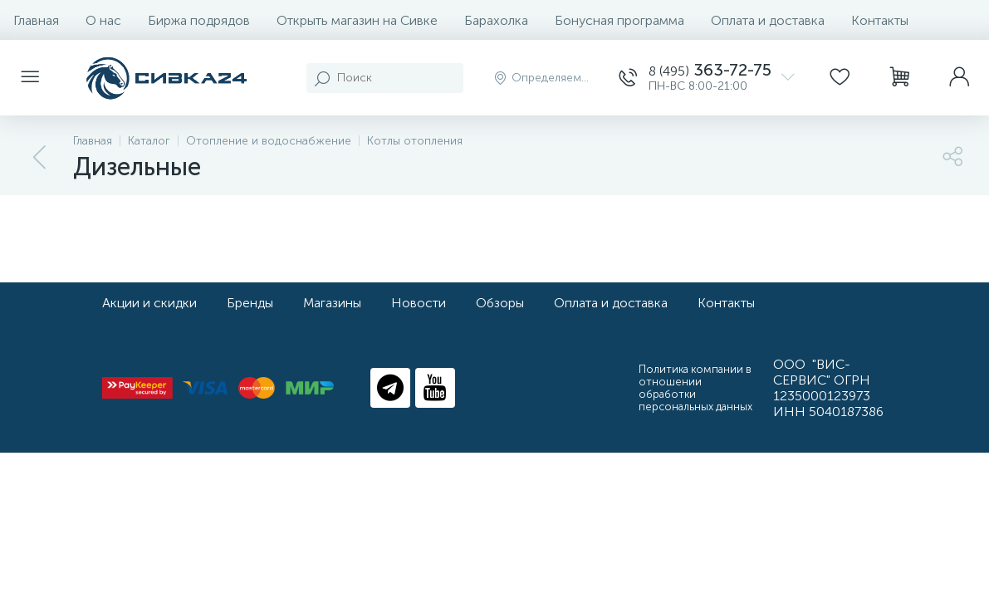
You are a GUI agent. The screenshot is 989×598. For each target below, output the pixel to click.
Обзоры (500, 303)
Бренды (250, 303)
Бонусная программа (619, 20)
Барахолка (496, 20)
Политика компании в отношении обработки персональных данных (695, 388)
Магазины (332, 303)
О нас (103, 20)
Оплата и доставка (768, 20)
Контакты (879, 20)
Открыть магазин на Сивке (357, 20)
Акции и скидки (149, 303)
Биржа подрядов (199, 20)
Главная (36, 20)
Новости (418, 303)
